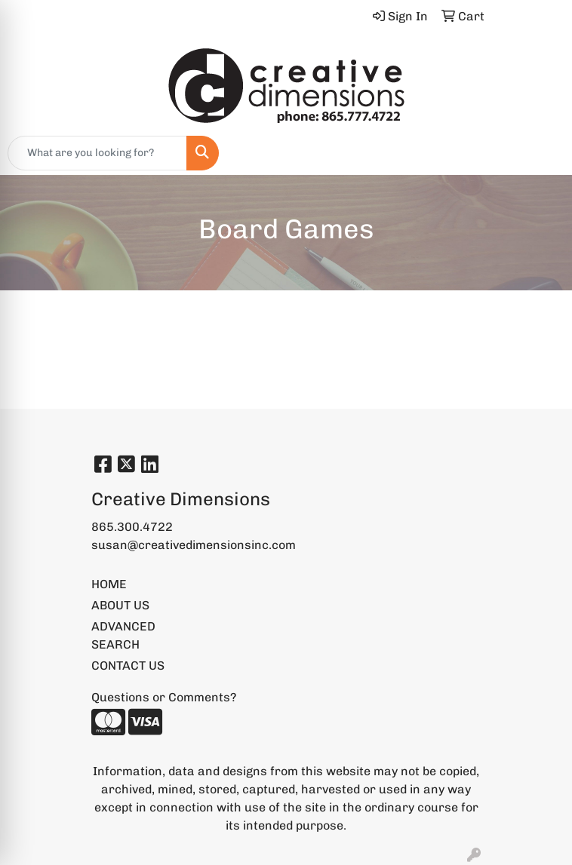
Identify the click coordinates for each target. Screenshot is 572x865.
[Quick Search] (97, 153)
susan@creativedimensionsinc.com (193, 545)
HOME (109, 584)
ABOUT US (120, 605)
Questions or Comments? (163, 697)
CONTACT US (128, 665)
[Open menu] (542, 153)
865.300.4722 (132, 527)
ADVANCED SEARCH (123, 635)
